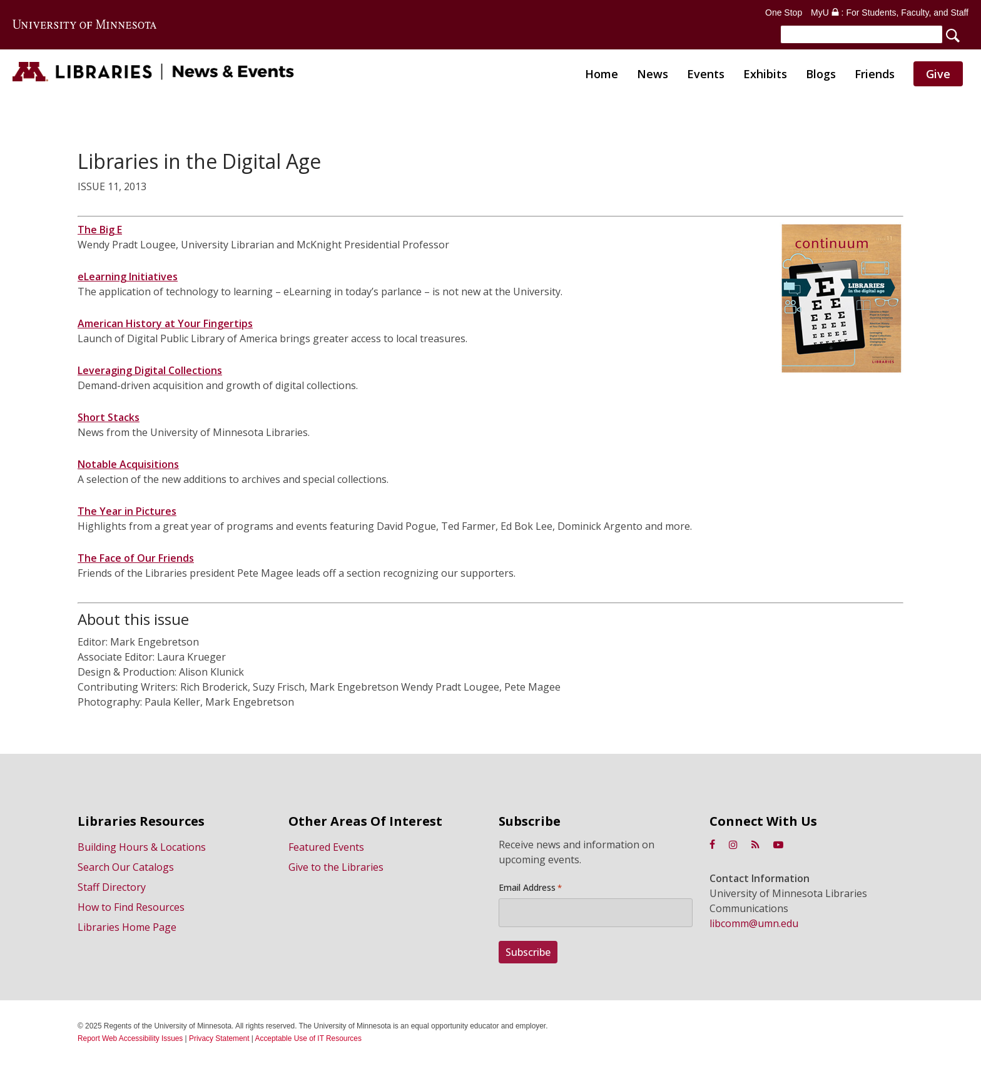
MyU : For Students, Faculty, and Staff (889, 13)
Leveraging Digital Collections (150, 373)
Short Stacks (109, 420)
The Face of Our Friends (136, 560)
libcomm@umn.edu (753, 923)
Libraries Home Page (127, 927)
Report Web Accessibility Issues (130, 1038)
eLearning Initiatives (128, 279)
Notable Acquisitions (128, 467)
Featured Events (326, 847)
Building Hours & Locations (142, 847)
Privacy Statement (219, 1038)
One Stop (783, 13)
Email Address (530, 888)
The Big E (100, 232)
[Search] (861, 34)
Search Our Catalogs (126, 867)
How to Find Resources (131, 907)
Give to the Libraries (336, 867)
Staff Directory (112, 887)
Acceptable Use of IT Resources (308, 1038)
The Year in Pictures (127, 513)
